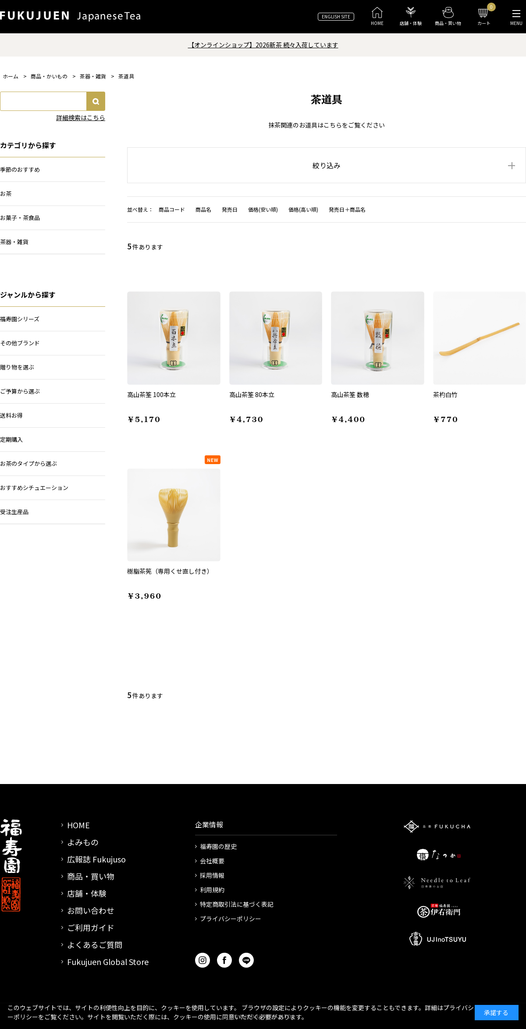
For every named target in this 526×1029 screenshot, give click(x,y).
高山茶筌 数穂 (350, 394)
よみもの (83, 842)
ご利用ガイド (90, 927)
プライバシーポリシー (230, 918)
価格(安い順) (263, 209)
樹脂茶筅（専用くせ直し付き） (170, 571)
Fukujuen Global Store (108, 961)
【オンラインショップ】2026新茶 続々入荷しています (263, 44)
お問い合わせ (90, 910)
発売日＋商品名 (347, 209)
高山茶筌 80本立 (251, 394)
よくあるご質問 (94, 944)
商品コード (172, 209)
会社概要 (212, 860)
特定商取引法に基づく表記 (237, 904)
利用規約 (212, 889)
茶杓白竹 (445, 394)
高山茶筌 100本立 (151, 394)
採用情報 (212, 875)
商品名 (203, 209)
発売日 (230, 209)
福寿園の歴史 (218, 846)
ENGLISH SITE (336, 16)
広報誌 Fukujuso (96, 859)
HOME (78, 824)
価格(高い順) (303, 209)
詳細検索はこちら (80, 117)
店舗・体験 (87, 893)
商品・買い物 (90, 876)
